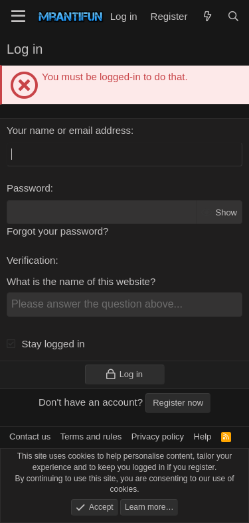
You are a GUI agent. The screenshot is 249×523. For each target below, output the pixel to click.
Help (203, 436)
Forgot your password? (57, 231)
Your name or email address (69, 130)
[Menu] (18, 16)
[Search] (233, 16)
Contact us (29, 436)
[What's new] (207, 16)
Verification (31, 260)
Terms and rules (91, 436)
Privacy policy (157, 436)
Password (28, 188)
